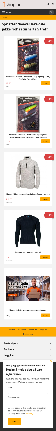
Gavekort (33, 329)
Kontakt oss (28, 334)
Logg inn (43, 329)
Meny (6, 12)
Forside (4, 17)
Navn (28, 390)
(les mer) (29, 413)
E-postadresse (28, 400)
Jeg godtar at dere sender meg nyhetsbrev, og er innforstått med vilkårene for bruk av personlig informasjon (27, 411)
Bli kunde (22, 329)
